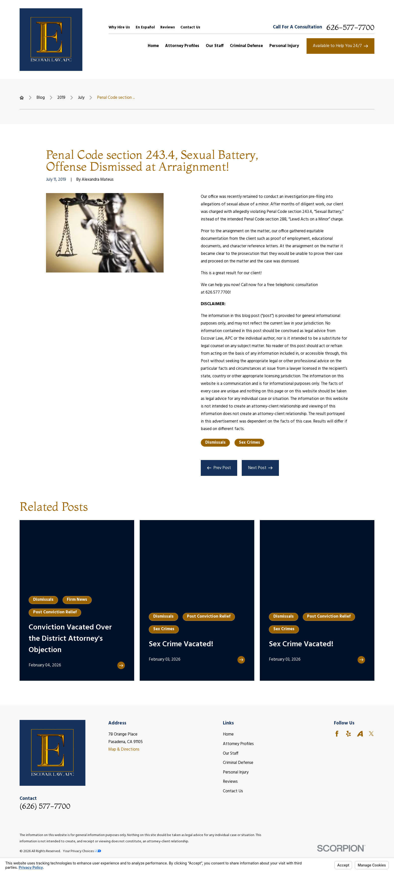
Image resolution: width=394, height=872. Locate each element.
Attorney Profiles (238, 744)
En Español (145, 27)
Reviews (167, 27)
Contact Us (190, 27)
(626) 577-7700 (45, 806)
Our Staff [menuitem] (215, 45)
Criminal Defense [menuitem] (246, 45)
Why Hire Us (119, 27)
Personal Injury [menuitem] (284, 45)
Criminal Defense (238, 762)
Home (228, 734)
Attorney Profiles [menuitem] (182, 45)
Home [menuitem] (153, 45)
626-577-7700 (350, 27)
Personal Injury (236, 772)
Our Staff (230, 753)
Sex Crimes (249, 442)
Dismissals (215, 442)
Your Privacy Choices (82, 851)
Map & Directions (123, 749)
